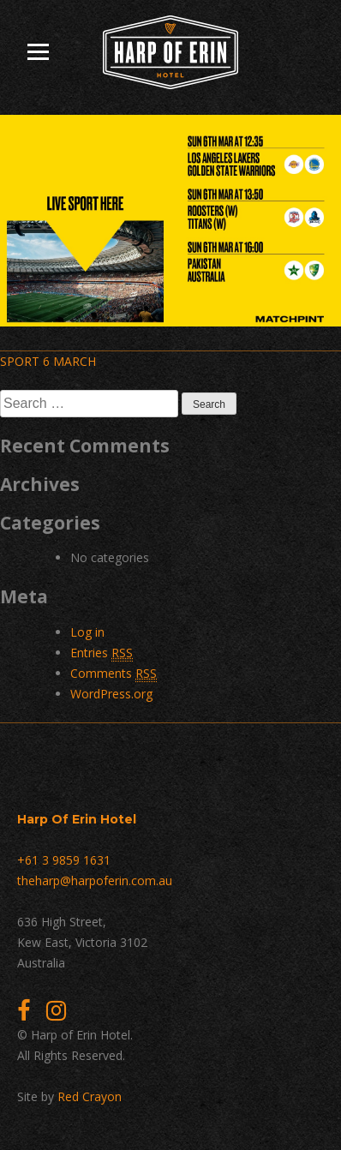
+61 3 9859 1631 (64, 860)
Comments (113, 673)
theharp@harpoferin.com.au (94, 880)
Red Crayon (89, 1096)
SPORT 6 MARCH (48, 361)
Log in (87, 632)
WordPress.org (111, 694)
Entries (101, 653)
